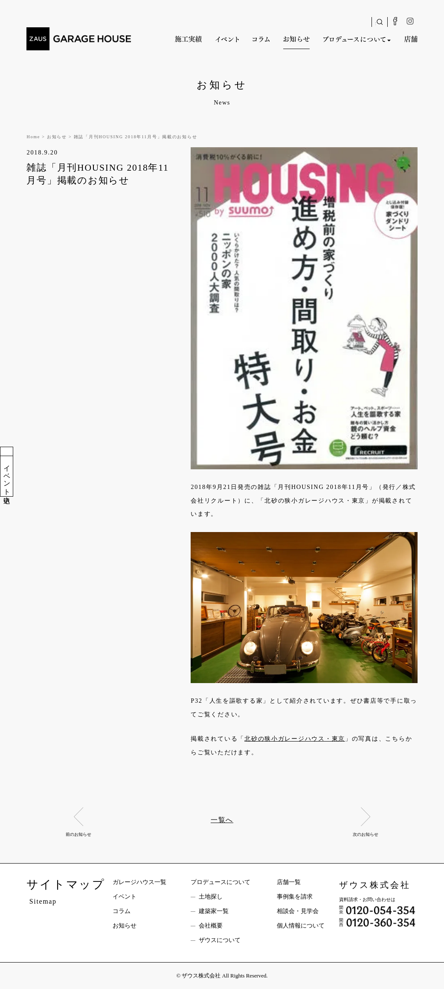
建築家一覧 (214, 911)
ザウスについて (220, 940)
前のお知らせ (78, 834)
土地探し (211, 896)
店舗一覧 (289, 882)
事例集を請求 (295, 896)
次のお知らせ (365, 834)
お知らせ (124, 925)
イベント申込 (7, 476)
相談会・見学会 (298, 911)
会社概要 (211, 925)
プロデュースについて (220, 882)
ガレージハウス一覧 (139, 882)
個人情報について (301, 925)
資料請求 (7, 451)
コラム (122, 911)
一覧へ (222, 819)
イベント (124, 896)
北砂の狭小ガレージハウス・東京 (294, 738)
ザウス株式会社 (375, 885)
